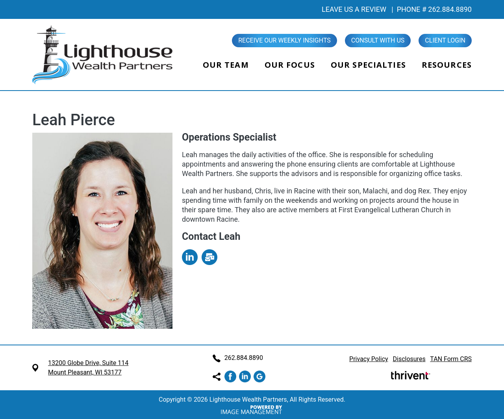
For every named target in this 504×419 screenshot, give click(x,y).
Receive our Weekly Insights (284, 40)
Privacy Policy (368, 359)
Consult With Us (378, 40)
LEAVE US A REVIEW (354, 9)
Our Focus (290, 64)
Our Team (226, 64)
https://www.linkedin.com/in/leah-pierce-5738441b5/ (190, 257)
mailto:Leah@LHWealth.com (209, 257)
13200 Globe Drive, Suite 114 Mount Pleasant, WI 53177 (88, 367)
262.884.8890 (238, 358)
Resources (447, 64)
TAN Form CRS (451, 359)
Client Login (445, 40)
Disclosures (409, 359)
